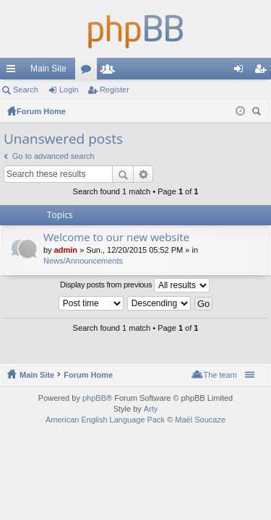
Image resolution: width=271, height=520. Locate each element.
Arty (151, 408)
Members (111, 71)
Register (114, 89)
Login (69, 89)
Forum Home (88, 374)
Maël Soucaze (200, 419)
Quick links (14, 71)
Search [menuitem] (258, 113)
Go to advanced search (53, 156)
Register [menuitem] (263, 71)
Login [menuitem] (241, 71)
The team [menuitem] (220, 374)
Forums (89, 71)
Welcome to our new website (116, 237)
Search (25, 89)
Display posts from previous (135, 285)
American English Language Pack (105, 419)
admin (65, 250)
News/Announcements (83, 260)
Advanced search (143, 174)
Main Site (48, 69)
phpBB (94, 398)
